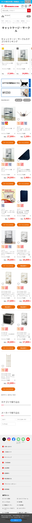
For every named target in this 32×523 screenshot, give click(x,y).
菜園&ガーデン (8, 505)
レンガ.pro (7, 501)
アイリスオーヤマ (21, 419)
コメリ (3, 419)
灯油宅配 (21, 505)
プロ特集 (6, 512)
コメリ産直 (7, 498)
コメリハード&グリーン (9, 509)
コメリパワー (22, 508)
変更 (29, 16)
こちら (15, 517)
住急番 (20, 501)
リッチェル (5, 424)
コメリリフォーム (23, 498)
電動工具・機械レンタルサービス (24, 513)
